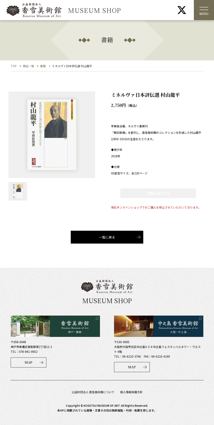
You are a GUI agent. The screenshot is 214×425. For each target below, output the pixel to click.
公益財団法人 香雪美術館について (93, 392)
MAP (28, 362)
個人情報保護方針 (131, 392)
